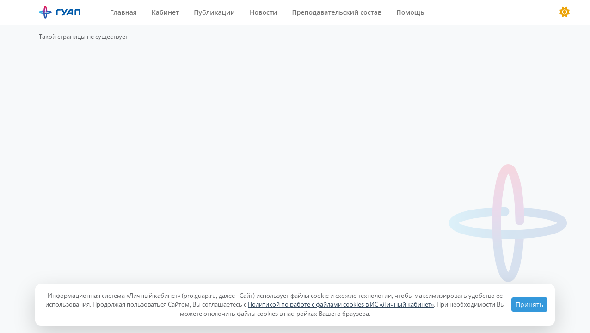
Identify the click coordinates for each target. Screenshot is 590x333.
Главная (123, 12)
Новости (263, 12)
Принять (529, 304)
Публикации (214, 12)
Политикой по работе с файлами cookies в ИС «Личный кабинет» (341, 304)
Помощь (410, 12)
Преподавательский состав (337, 12)
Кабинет (165, 12)
